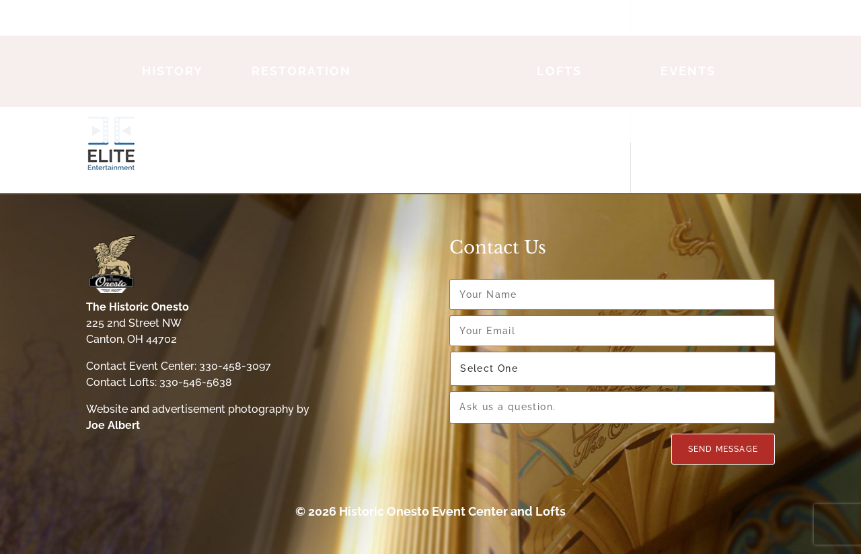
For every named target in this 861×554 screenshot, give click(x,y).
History (172, 71)
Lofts (559, 71)
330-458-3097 (235, 366)
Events (688, 71)
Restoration (301, 71)
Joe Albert (113, 425)
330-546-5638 (195, 382)
